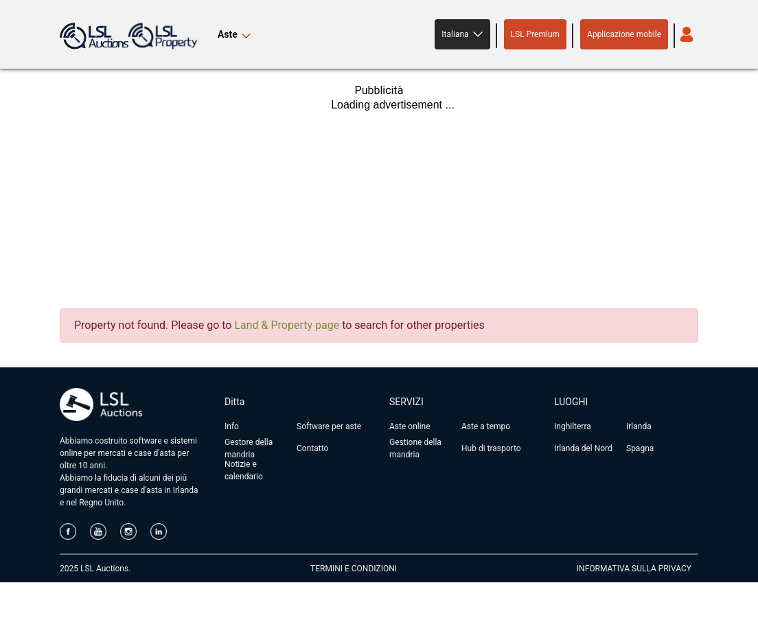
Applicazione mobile (624, 34)
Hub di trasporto (491, 448)
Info (232, 426)
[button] (462, 34)
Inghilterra (572, 426)
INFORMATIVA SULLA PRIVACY (634, 568)
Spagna (640, 448)
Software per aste (329, 426)
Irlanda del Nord (583, 448)
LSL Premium (535, 34)
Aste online (409, 426)
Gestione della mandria (415, 448)
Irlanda (639, 426)
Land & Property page (286, 325)
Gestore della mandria (249, 448)
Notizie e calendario (244, 470)
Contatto (312, 448)
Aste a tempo (485, 426)
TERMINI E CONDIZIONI (353, 568)
